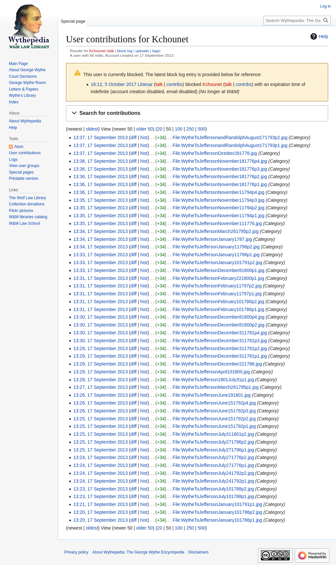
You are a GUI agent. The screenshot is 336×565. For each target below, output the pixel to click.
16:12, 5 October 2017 (113, 84)
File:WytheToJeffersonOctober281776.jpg (215, 153)
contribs (174, 84)
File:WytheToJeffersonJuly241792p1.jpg (213, 481)
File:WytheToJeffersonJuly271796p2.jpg (213, 442)
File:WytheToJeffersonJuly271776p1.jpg (213, 465)
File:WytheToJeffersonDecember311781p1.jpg (220, 356)
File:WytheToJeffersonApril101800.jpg (211, 371)
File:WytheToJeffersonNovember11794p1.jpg (218, 215)
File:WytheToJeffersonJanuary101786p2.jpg (217, 512)
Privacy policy (76, 552)
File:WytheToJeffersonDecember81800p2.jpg (218, 324)
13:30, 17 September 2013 (100, 317)
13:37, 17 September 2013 (100, 137)
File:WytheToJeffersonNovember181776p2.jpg (220, 176)
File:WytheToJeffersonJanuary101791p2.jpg (217, 262)
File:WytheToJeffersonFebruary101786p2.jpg (218, 301)
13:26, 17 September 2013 (100, 395)
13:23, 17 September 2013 (100, 489)
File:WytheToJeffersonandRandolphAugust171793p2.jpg (230, 137)
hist (144, 137)
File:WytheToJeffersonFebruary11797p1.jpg (217, 293)
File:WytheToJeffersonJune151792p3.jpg (214, 410)
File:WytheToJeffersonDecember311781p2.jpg (220, 348)
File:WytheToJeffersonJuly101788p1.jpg (213, 496)
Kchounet (97, 51)
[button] (197, 113)
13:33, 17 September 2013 (100, 254)
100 (178, 129)
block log (124, 51)
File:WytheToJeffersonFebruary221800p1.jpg (218, 278)
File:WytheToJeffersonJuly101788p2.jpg (213, 489)
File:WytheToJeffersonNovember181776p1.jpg (220, 184)
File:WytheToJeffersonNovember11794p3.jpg (218, 200)
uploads (142, 51)
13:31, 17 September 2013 (100, 278)
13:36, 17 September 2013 (100, 161)
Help (318, 36)
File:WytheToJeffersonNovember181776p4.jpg (220, 161)
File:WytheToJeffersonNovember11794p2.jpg (218, 207)
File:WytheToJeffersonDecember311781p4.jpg (220, 332)
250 (190, 129)
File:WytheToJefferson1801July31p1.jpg (213, 379)
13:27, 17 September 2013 (100, 387)
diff (133, 137)
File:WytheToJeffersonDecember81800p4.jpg (218, 317)
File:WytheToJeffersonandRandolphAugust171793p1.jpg (230, 145)
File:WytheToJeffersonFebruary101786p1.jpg (218, 309)
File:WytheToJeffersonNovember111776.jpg (217, 223)
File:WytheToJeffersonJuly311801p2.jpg (213, 434)
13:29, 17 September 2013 (100, 348)
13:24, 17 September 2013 (100, 457)
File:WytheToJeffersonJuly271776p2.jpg (213, 457)
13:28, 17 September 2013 (100, 379)
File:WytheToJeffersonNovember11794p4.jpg (218, 192)
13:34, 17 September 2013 (100, 231)
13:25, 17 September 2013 (100, 418)
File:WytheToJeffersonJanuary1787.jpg (212, 239)
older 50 (144, 129)
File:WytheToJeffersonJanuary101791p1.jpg (217, 504)
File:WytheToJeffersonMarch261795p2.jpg (216, 231)
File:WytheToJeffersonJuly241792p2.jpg (213, 473)
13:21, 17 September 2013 (100, 504)
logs (155, 51)
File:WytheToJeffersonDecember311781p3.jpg (220, 340)
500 (201, 129)
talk (111, 51)
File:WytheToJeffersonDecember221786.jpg (217, 363)
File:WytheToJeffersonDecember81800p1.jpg (218, 270)
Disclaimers (198, 552)
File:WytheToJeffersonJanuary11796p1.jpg (216, 254)
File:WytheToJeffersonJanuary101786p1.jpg (217, 520)
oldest (92, 129)
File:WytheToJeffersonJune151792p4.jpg (214, 403)
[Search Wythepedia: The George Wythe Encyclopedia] (297, 20)
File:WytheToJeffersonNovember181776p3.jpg (220, 169)
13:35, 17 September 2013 (100, 200)
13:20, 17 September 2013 (100, 512)
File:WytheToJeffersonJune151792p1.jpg (214, 426)
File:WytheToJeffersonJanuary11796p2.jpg (216, 246)
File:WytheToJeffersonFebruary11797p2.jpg (217, 285)
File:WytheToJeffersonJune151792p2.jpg (214, 418)
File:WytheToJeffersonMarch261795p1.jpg (216, 387)
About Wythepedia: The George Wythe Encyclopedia (138, 552)
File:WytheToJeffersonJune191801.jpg (212, 395)
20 (159, 129)
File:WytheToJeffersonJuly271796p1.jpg (213, 449)
